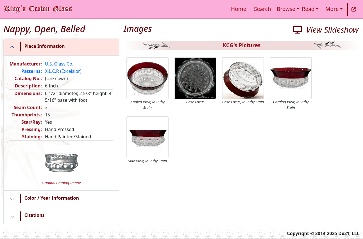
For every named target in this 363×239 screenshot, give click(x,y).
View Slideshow (326, 29)
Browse (286, 9)
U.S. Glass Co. (59, 64)
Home (238, 9)
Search (262, 9)
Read (308, 9)
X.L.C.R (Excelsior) (63, 71)
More (332, 9)
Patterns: (31, 71)
